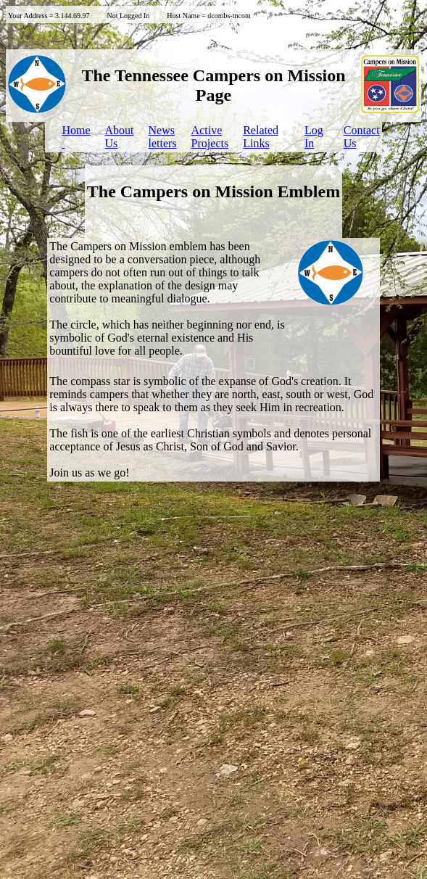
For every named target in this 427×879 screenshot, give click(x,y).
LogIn (313, 136)
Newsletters (163, 136)
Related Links (260, 136)
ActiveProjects (210, 136)
